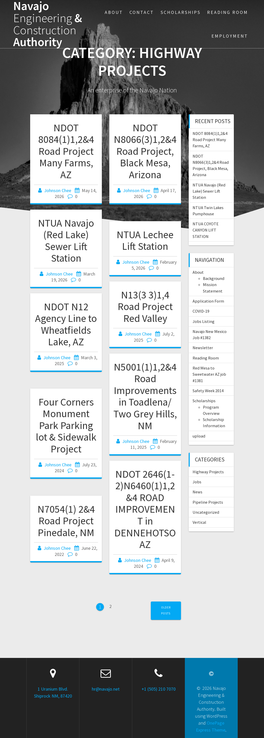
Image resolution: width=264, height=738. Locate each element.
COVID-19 (201, 311)
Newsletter (203, 347)
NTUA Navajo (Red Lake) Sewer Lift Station (66, 241)
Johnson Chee (57, 190)
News (197, 491)
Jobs (197, 481)
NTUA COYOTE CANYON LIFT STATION (206, 230)
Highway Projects (208, 471)
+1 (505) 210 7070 (159, 689)
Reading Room (227, 12)
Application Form (208, 301)
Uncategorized (206, 512)
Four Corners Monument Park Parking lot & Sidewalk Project (66, 425)
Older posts (166, 610)
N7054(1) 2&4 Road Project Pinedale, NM (66, 521)
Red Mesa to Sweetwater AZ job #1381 (209, 374)
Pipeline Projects (208, 502)
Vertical (199, 522)
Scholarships (181, 12)
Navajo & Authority (47, 24)
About (114, 12)
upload (199, 436)
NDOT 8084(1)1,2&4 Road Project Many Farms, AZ (66, 151)
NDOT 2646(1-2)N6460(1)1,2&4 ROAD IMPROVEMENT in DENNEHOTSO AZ (145, 509)
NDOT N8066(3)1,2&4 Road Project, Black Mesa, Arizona (145, 151)
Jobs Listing (203, 321)
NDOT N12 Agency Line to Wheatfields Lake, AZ (66, 324)
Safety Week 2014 (208, 390)
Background (213, 278)
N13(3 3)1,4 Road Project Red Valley (145, 306)
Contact (141, 12)
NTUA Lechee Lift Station (145, 240)
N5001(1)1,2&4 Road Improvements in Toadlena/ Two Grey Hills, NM (145, 396)
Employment (229, 36)
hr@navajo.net (106, 689)
